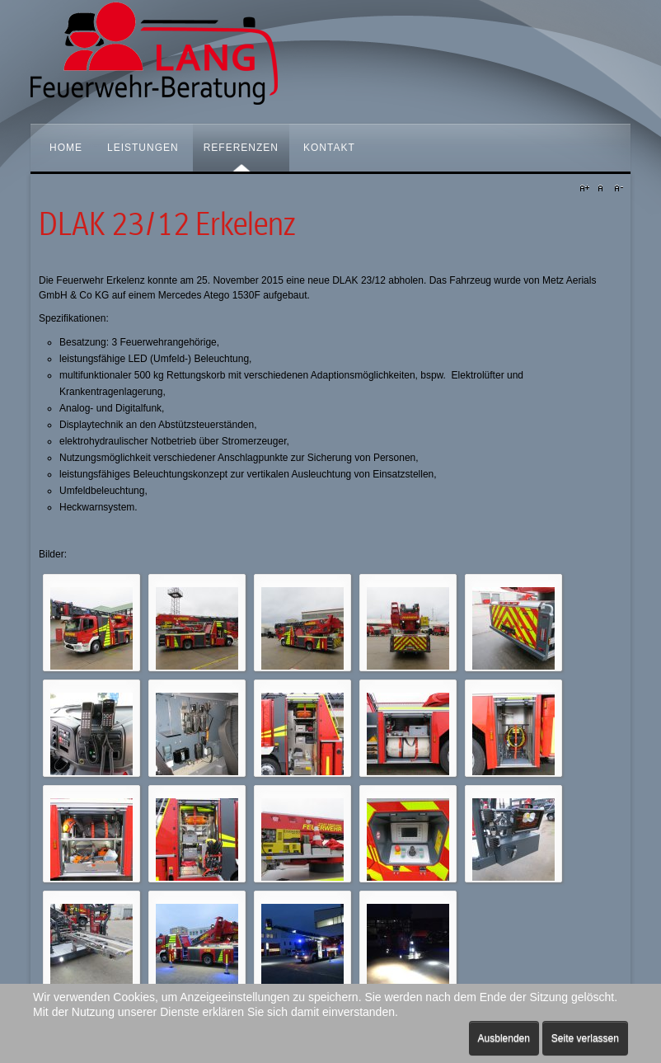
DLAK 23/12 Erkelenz (167, 224)
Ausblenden (504, 1038)
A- (616, 188)
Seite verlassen (585, 1038)
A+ (586, 188)
